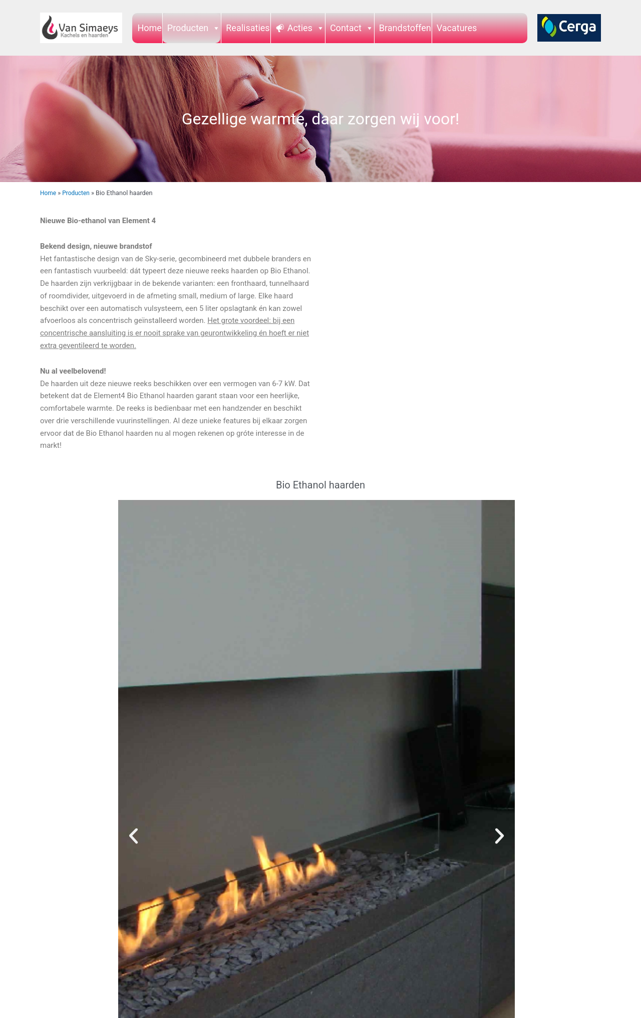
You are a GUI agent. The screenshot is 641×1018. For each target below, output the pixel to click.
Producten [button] (193, 28)
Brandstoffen (405, 28)
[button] (133, 836)
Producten (78, 193)
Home (149, 28)
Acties (306, 28)
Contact (352, 28)
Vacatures (457, 28)
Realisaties (247, 28)
